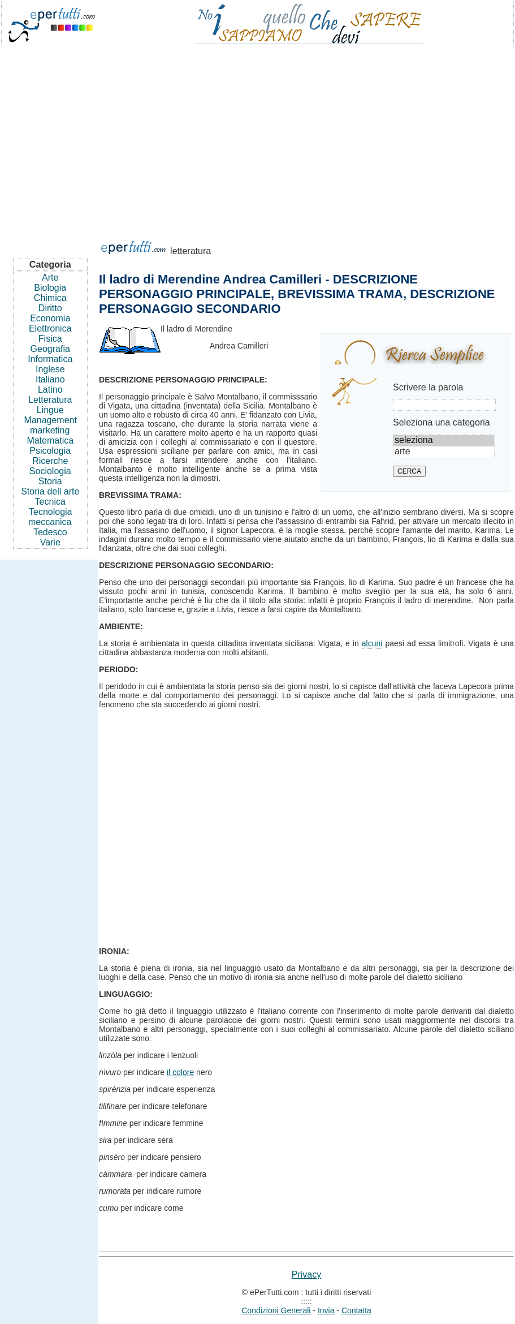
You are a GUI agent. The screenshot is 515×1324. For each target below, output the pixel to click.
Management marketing (50, 425)
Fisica (50, 338)
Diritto (50, 308)
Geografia (50, 349)
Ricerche (50, 461)
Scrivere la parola (428, 387)
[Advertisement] (257, 138)
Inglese (50, 369)
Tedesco (50, 532)
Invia (326, 1310)
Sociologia (50, 471)
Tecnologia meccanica (50, 517)
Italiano (50, 379)
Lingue (50, 410)
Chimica (50, 298)
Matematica (50, 440)
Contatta (356, 1310)
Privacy (306, 1274)
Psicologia (50, 450)
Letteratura (50, 400)
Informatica (50, 359)
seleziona (443, 440)
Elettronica (50, 328)
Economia (50, 318)
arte (443, 452)
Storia (50, 481)
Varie (50, 542)
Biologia (50, 288)
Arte (50, 277)
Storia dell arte (50, 491)
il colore (180, 1072)
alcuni (372, 643)
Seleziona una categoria (441, 422)
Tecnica (50, 501)
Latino (50, 389)
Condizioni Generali (275, 1310)
